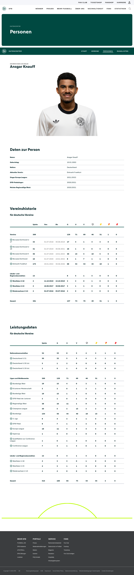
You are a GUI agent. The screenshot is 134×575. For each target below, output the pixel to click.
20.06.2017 (60, 286)
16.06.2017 (48, 286)
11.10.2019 (48, 281)
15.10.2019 (60, 281)
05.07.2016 (60, 291)
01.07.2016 (48, 291)
